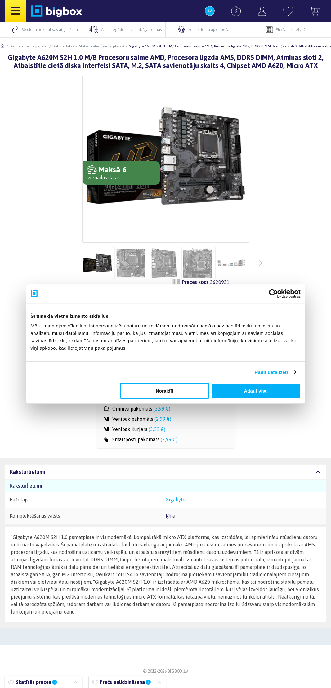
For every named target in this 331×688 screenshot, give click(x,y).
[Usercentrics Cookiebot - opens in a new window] (273, 293)
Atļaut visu (256, 390)
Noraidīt (164, 390)
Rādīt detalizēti (271, 372)
